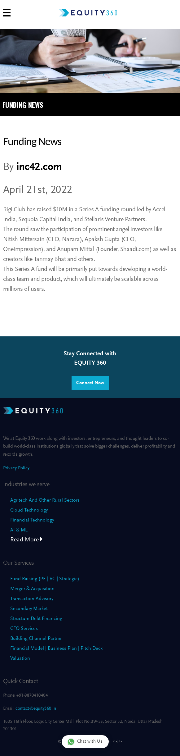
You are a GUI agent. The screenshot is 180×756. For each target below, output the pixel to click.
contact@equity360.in (35, 708)
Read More (26, 540)
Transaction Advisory (31, 598)
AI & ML (19, 530)
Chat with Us (85, 741)
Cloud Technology (29, 510)
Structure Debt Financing (36, 618)
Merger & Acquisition (32, 588)
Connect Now (90, 382)
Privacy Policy (16, 468)
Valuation (20, 658)
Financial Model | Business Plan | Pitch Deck (56, 648)
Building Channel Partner (36, 638)
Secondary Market (29, 608)
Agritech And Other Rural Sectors (45, 500)
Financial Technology (32, 520)
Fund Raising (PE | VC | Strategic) (44, 578)
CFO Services (24, 628)
